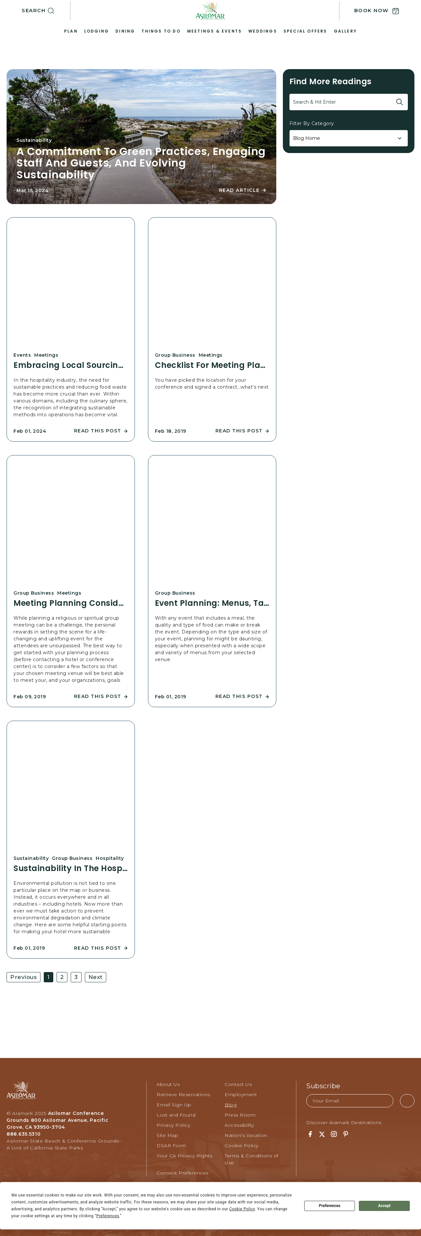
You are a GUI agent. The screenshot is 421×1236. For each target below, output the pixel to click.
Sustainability (34, 140)
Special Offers (305, 31)
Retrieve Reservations (183, 1094)
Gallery (345, 31)
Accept (384, 1205)
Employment (241, 1094)
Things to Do (160, 31)
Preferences (329, 1205)
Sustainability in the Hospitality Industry (70, 868)
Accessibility (239, 1125)
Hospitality (110, 858)
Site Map (167, 1135)
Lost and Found (176, 1115)
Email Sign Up (174, 1105)
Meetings (46, 355)
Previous (23, 977)
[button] (46, 11)
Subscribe (323, 1086)
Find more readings (330, 81)
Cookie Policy (242, 1145)
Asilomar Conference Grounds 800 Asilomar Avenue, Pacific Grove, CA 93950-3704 (57, 1120)
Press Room (240, 1115)
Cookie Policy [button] (242, 1209)
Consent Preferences (183, 1173)
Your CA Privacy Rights (184, 1156)
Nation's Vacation (246, 1135)
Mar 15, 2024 (32, 190)
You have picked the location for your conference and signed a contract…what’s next (212, 383)
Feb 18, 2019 (170, 431)
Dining (125, 31)
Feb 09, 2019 (29, 697)
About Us (168, 1084)
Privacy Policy (173, 1125)
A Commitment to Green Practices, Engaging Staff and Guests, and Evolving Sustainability (141, 162)
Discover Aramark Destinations (344, 1122)
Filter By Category (311, 123)
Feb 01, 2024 (29, 431)
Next (95, 977)
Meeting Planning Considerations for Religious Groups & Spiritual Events (70, 603)
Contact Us (238, 1084)
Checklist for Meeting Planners (212, 365)
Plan (71, 31)
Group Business (175, 355)
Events (22, 355)
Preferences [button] (107, 1216)
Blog (230, 1105)
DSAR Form (171, 1145)
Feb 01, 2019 (170, 697)
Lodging (96, 31)
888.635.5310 (23, 1134)
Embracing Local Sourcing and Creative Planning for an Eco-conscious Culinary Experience (70, 365)
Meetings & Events (214, 31)
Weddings (262, 31)
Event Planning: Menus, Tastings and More (212, 603)
